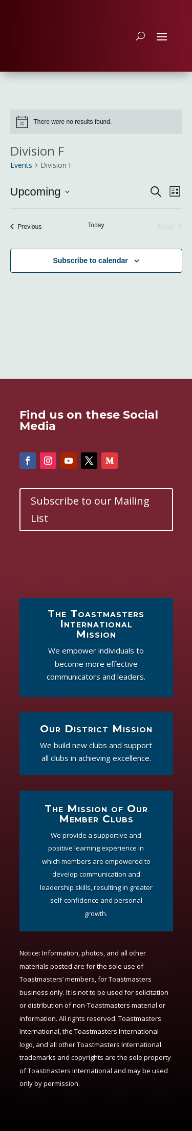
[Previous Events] (26, 226)
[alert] (96, 122)
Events (21, 165)
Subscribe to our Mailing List (90, 509)
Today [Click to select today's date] (96, 225)
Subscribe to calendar (90, 260)
